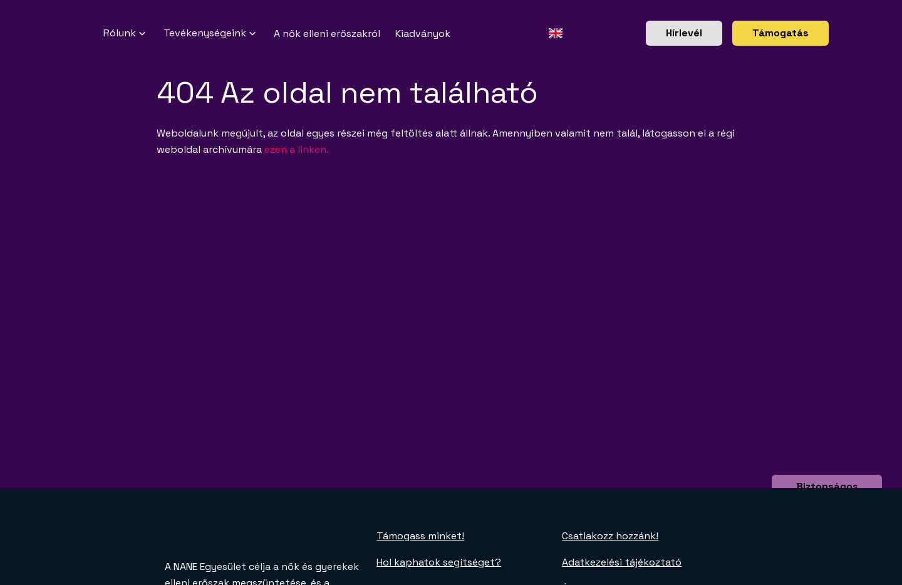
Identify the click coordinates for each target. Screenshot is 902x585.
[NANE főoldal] (88, 33)
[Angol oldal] (555, 33)
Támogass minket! (420, 535)
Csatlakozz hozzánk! (610, 535)
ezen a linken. (296, 149)
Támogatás (780, 32)
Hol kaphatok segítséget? (438, 562)
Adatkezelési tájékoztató (622, 562)
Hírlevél (684, 32)
